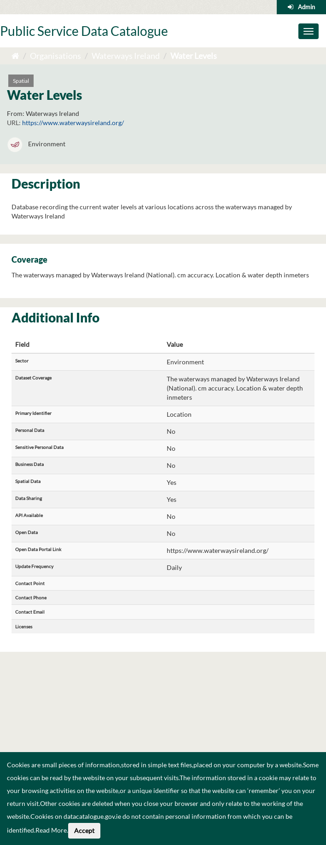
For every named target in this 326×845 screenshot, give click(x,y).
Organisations (55, 56)
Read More (51, 830)
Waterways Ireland (126, 56)
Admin (306, 7)
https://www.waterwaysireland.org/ (73, 122)
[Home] (15, 56)
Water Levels (193, 56)
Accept (84, 830)
